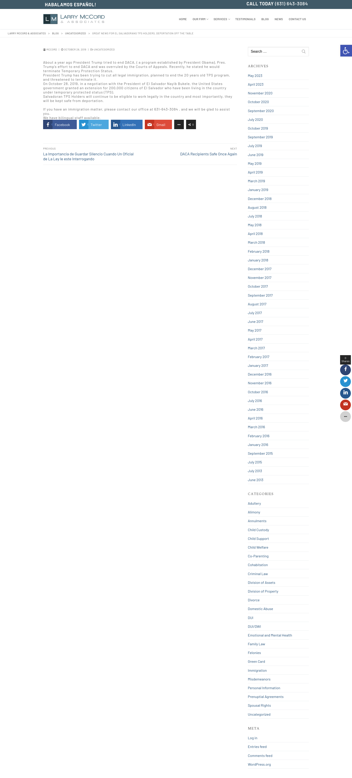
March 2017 (256, 348)
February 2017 (258, 356)
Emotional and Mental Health (270, 635)
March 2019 (256, 181)
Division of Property (263, 591)
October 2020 (258, 102)
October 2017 (258, 286)
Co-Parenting (258, 556)
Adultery (254, 503)
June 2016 (255, 409)
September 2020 (261, 111)
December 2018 (260, 198)
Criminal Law (258, 574)
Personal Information (264, 688)
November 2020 (260, 93)
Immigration (257, 670)
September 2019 (260, 137)
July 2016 (255, 400)
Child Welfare (258, 547)
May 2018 (255, 225)
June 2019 (255, 154)
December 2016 (260, 374)
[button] (346, 51)
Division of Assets (261, 582)
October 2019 (258, 128)
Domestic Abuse (260, 608)
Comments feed (260, 755)
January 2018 (258, 260)
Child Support (258, 538)
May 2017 (254, 330)
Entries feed (257, 746)
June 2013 (255, 480)
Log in (252, 738)
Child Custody (258, 530)
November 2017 (259, 277)
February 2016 (258, 436)
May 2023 (255, 75)
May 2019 (255, 163)
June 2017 (255, 321)
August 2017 (257, 304)
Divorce (254, 600)
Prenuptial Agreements (266, 696)
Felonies (254, 652)
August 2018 (257, 207)
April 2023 (256, 84)
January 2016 (258, 444)
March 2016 (256, 427)
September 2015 (260, 453)
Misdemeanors (259, 679)
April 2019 (255, 172)
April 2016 (255, 418)
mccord (50, 49)
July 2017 (255, 313)
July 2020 (255, 119)
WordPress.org (259, 764)
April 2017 (255, 339)
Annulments (257, 521)
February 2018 (258, 251)
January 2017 (258, 365)
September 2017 (260, 295)
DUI (250, 617)
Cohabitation (258, 565)
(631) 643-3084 (291, 3)
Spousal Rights (259, 705)
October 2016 (258, 392)
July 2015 (255, 462)
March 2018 (256, 242)
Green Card (256, 661)
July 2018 (255, 216)
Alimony (254, 512)
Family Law (256, 644)
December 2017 (259, 269)
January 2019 (258, 189)
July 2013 (255, 471)
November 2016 (259, 383)
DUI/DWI (254, 626)
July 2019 (255, 145)
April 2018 (255, 233)
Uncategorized (102, 49)
